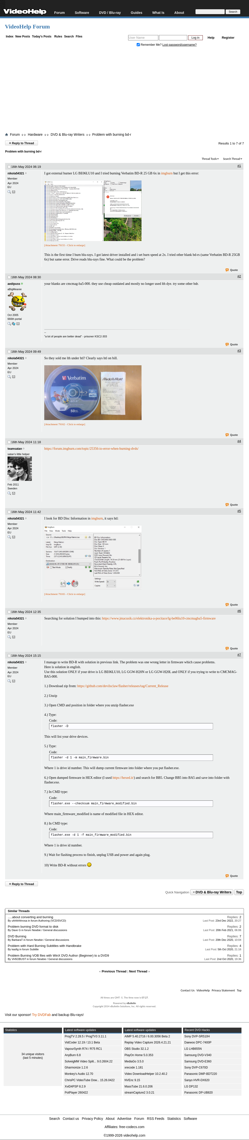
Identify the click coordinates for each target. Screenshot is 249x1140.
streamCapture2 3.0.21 (139, 1092)
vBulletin (131, 1003)
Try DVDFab (41, 1015)
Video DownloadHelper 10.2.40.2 (145, 1074)
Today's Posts (41, 36)
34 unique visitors (32, 1054)
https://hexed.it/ (123, 778)
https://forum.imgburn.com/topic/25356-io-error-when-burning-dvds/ (91, 448)
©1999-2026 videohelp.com (124, 1135)
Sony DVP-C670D (196, 1067)
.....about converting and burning (30, 917)
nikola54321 (16, 173)
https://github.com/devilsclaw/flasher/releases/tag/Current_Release (122, 686)
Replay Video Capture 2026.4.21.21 (147, 1042)
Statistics (174, 1119)
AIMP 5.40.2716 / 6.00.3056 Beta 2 (147, 1036)
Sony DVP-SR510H (197, 1036)
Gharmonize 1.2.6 (76, 1067)
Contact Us (188, 990)
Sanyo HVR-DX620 (196, 1080)
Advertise (124, 1119)
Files (79, 36)
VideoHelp (203, 990)
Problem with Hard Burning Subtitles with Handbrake (44, 946)
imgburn (166, 173)
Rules (58, 36)
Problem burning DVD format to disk (33, 926)
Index (9, 36)
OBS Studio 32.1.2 (136, 1048)
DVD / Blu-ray (110, 12)
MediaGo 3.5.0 (134, 1061)
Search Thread (231, 159)
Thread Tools (209, 159)
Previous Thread (114, 971)
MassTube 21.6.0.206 (138, 1086)
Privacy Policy (92, 1119)
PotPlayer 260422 (76, 1092)
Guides (136, 12)
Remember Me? (149, 44)
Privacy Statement (223, 990)
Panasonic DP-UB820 (198, 1092)
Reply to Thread (21, 143)
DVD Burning (17, 936)
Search (69, 36)
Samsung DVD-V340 (197, 1055)
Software (82, 12)
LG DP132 (191, 1086)
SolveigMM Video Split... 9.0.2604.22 (89, 1061)
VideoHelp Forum (27, 26)
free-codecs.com (131, 1127)
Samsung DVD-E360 (197, 1061)
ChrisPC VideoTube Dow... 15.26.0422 (90, 1080)
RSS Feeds (155, 1119)
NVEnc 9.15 (132, 1080)
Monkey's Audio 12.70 (79, 1074)
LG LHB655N (193, 1048)
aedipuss (14, 284)
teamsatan (15, 448)
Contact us (71, 1119)
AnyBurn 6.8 (73, 1055)
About (179, 12)
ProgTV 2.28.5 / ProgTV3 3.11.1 (85, 1036)
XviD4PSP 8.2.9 (75, 1086)
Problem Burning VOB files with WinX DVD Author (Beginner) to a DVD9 (58, 955)
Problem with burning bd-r (111, 134)
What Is (158, 12)
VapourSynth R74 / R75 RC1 (83, 1048)
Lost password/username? (179, 44)
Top (239, 892)
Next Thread (138, 971)
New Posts (22, 36)
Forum (59, 12)
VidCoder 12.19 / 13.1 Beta (82, 1042)
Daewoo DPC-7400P (197, 1042)
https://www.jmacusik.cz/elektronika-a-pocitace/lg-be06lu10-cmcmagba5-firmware (159, 618)
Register (228, 37)
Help (211, 37)
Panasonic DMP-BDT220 (200, 1074)
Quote (232, 270)
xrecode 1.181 (133, 1067)
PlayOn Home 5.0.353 (138, 1055)
